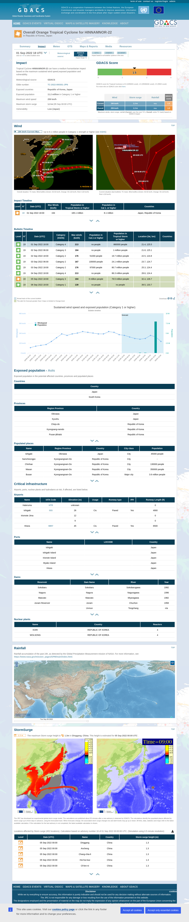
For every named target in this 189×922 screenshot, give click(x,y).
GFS (96, 53)
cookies (173, 887)
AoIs (51, 370)
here (124, 86)
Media (108, 46)
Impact (42, 46)
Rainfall (155, 97)
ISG (51, 510)
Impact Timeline (23, 200)
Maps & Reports (89, 46)
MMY (50, 526)
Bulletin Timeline (23, 229)
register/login (161, 1)
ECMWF (121, 53)
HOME (16, 23)
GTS (69, 46)
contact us (148, 1)
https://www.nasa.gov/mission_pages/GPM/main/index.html (43, 652)
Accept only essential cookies (163, 910)
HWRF (109, 53)
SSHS (103, 132)
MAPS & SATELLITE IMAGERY (83, 23)
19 (23, 213)
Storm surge (135, 97)
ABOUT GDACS (129, 882)
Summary (25, 46)
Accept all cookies (132, 910)
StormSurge (23, 725)
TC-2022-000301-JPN (58, 84)
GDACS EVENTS (32, 23)
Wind (114, 97)
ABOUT (124, 23)
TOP (173, 125)
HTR (51, 505)
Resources (126, 46)
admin (172, 1)
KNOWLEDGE (110, 23)
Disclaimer (90, 887)
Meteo (56, 46)
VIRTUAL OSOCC (53, 23)
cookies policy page (63, 909)
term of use (136, 1)
